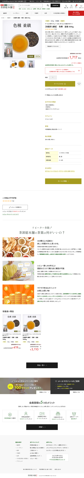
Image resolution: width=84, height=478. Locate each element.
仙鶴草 (34, 9)
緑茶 (27, 13)
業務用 (43, 9)
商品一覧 (31, 1)
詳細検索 (55, 5)
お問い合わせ (57, 469)
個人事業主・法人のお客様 (36, 448)
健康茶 (5, 13)
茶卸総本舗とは (47, 1)
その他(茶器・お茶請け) (59, 13)
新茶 (20, 9)
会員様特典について (35, 456)
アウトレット (20, 461)
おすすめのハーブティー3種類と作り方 (56, 445)
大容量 (48, 9)
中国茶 (36, 13)
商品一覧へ (41, 365)
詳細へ (41, 427)
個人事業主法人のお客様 (76, 13)
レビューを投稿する (16, 207)
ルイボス (24, 9)
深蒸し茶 (39, 9)
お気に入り (81, 6)
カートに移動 (62, 181)
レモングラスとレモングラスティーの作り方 (56, 448)
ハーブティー (16, 13)
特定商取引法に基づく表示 (45, 469)
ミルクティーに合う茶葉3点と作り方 (55, 450)
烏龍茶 (8, 18)
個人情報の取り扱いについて (30, 469)
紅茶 (46, 13)
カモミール (29, 9)
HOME (2, 18)
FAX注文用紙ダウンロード (57, 459)
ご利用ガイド (56, 1)
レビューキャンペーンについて (11, 214)
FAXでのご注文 (77, 1)
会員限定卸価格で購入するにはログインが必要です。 (59, 65)
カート (76, 6)
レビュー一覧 (38, 1)
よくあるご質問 (66, 1)
